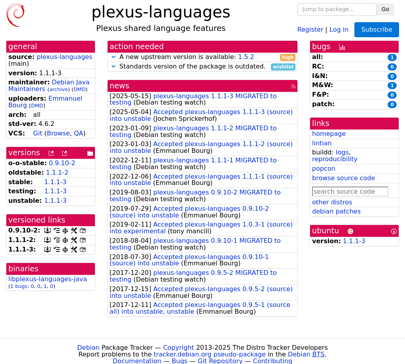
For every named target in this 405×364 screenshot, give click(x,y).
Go (385, 9)
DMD (80, 89)
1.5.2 (246, 57)
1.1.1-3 (55, 182)
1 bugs (18, 286)
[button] (113, 57)
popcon (323, 168)
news (119, 85)
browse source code (343, 178)
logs (342, 152)
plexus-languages (65, 57)
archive (58, 89)
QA (78, 133)
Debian (88, 347)
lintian (322, 143)
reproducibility (335, 159)
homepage (329, 133)
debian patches (336, 211)
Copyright (178, 347)
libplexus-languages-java (47, 279)
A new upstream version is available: (202, 57)
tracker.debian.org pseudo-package (210, 354)
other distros (332, 202)
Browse (58, 133)
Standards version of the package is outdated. (202, 66)
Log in (338, 29)
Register (310, 29)
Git (37, 133)
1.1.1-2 (57, 172)
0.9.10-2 (62, 163)
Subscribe (376, 29)
